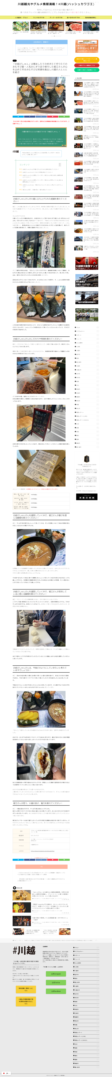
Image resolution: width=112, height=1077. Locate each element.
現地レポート (87, 412)
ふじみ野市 (87, 343)
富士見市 (87, 362)
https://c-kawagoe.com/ (89, 491)
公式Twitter (56, 982)
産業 (87, 428)
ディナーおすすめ (56, 18)
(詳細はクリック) (26, 881)
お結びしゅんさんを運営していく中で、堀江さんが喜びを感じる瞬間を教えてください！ (43, 176)
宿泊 (87, 358)
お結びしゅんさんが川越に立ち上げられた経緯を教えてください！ (41, 169)
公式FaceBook (56, 991)
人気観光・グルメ (21, 18)
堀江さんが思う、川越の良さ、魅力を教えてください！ (38, 189)
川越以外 (87, 370)
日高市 (87, 393)
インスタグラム (58, 48)
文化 (87, 385)
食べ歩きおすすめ (73, 18)
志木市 (87, 374)
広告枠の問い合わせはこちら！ (28, 51)
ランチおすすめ (38, 18)
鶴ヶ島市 (87, 447)
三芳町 (87, 347)
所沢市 (87, 377)
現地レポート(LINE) (87, 416)
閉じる (59, 164)
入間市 (87, 350)
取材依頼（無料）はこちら (26, 989)
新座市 (87, 389)
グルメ (14, 60)
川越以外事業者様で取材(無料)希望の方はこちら (26, 1001)
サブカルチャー (87, 331)
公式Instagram (56, 974)
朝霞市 (87, 397)
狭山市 (87, 408)
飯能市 (87, 443)
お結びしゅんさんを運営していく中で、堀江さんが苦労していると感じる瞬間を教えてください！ (43, 181)
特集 (87, 404)
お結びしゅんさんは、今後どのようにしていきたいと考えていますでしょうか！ (43, 185)
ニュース (87, 339)
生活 (87, 424)
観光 (87, 435)
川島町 (87, 366)
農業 (87, 439)
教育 (87, 381)
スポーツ (87, 335)
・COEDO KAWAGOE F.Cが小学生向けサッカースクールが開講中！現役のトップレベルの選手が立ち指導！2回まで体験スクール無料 (41, 873)
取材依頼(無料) (90, 18)
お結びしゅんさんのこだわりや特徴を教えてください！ (38, 172)
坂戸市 (87, 354)
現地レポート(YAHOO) (87, 420)
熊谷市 (87, 401)
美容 (87, 431)
